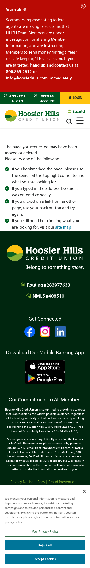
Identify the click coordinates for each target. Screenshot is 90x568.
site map (63, 227)
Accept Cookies (45, 559)
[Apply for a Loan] (15, 98)
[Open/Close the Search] (69, 122)
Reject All (44, 545)
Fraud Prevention (63, 481)
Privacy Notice (21, 481)
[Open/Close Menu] (80, 119)
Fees (41, 481)
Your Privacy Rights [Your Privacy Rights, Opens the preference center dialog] (45, 531)
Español (79, 111)
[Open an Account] (45, 98)
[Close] (84, 491)
